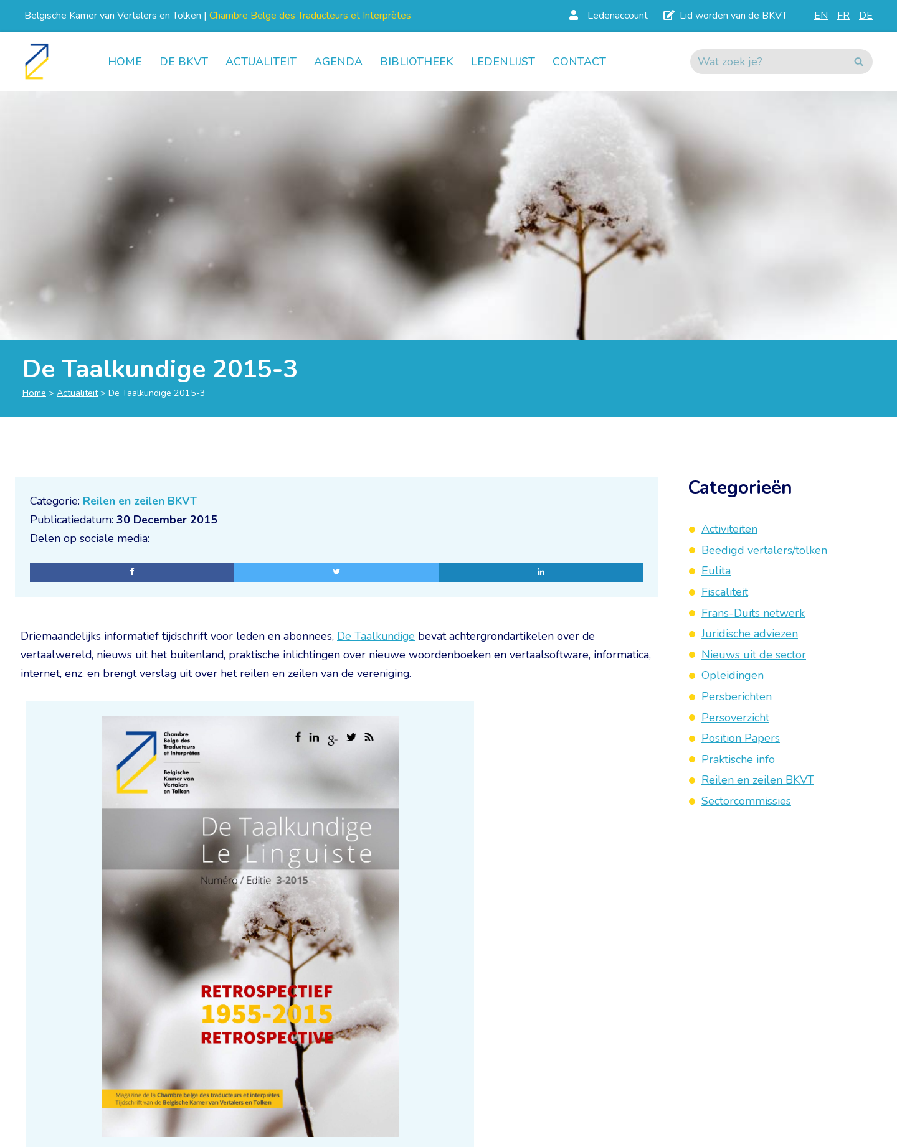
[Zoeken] (767, 61)
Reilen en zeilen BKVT (143, 501)
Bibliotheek (416, 61)
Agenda (338, 61)
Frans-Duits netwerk (753, 613)
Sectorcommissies (746, 801)
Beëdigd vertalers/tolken (764, 550)
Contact (579, 61)
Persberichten (736, 696)
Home (125, 61)
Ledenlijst (503, 61)
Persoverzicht (735, 717)
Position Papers (740, 738)
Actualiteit (261, 61)
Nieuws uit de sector (753, 654)
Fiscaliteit (724, 591)
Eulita (716, 570)
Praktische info (738, 759)
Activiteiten (729, 529)
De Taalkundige (380, 636)
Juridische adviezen (749, 633)
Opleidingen (732, 675)
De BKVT (183, 61)
